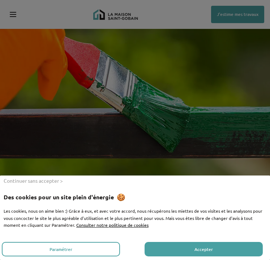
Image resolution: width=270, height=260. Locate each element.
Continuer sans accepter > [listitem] (33, 180)
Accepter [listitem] (203, 249)
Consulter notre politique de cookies (112, 225)
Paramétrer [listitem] (61, 249)
